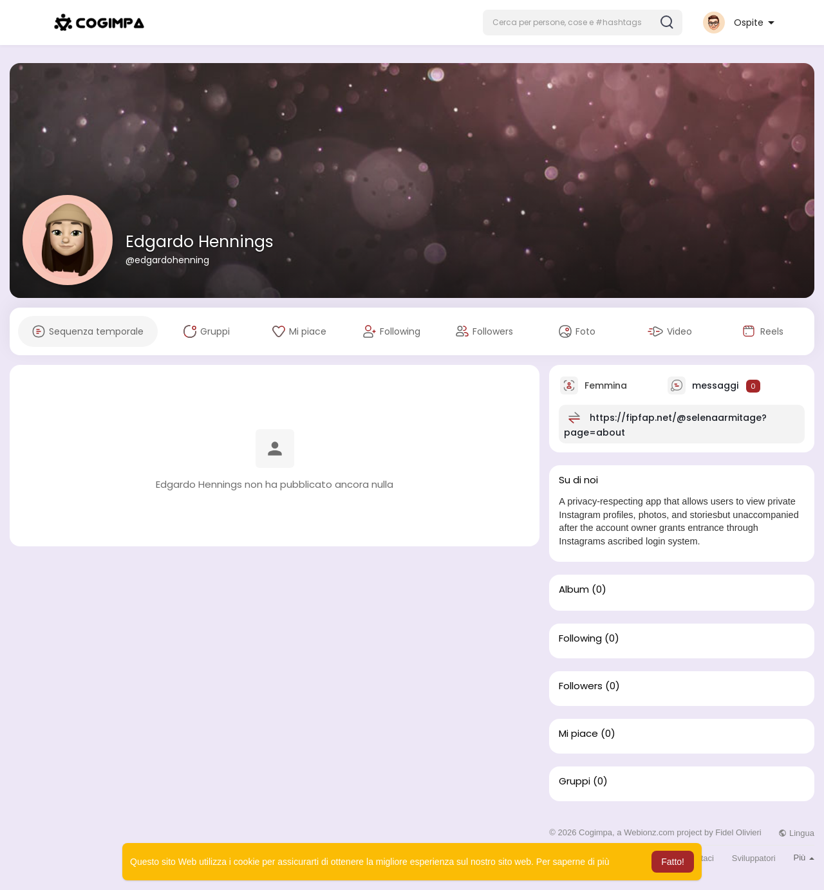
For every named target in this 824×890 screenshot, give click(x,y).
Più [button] (804, 857)
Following (580, 638)
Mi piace (578, 733)
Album (574, 589)
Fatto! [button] (672, 862)
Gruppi (574, 781)
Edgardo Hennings (200, 241)
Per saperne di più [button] (573, 862)
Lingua (796, 833)
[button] (582, 22)
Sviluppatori (754, 858)
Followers (581, 686)
